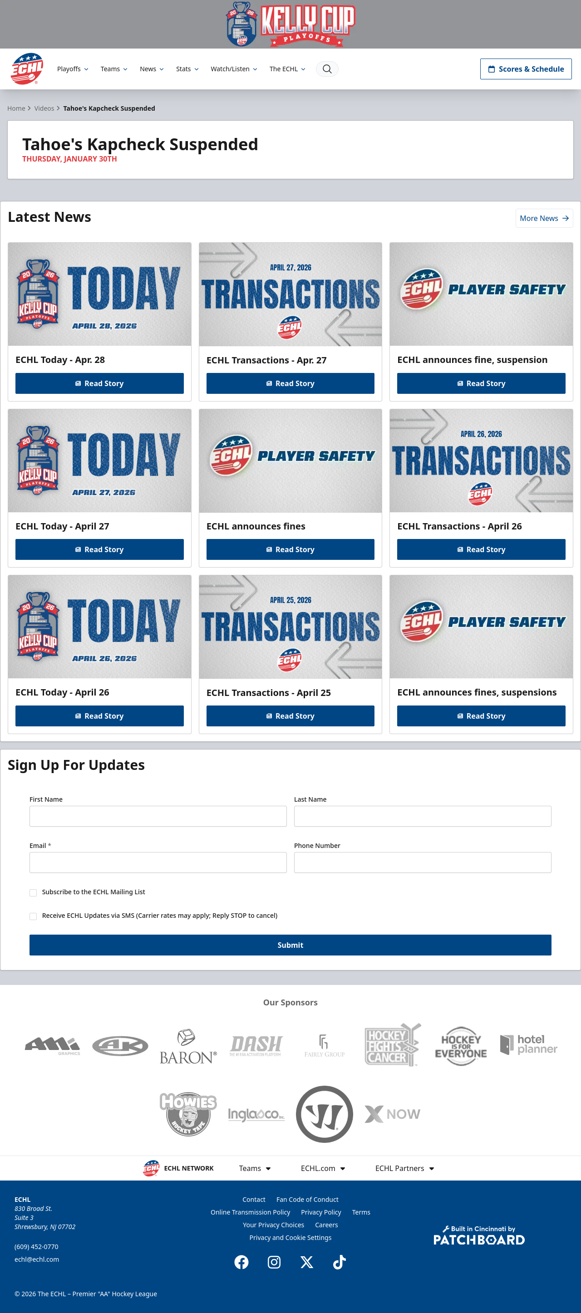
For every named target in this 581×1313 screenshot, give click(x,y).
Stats (188, 68)
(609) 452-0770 (37, 1246)
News (152, 68)
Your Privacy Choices (273, 1224)
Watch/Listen (235, 68)
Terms (361, 1212)
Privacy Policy (321, 1212)
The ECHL (288, 68)
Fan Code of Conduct (307, 1199)
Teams (115, 68)
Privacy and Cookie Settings (291, 1237)
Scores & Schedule (526, 69)
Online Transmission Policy (250, 1212)
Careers (326, 1224)
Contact (254, 1199)
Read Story (99, 383)
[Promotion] (290, 24)
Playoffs (73, 68)
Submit (291, 945)
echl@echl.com (37, 1259)
